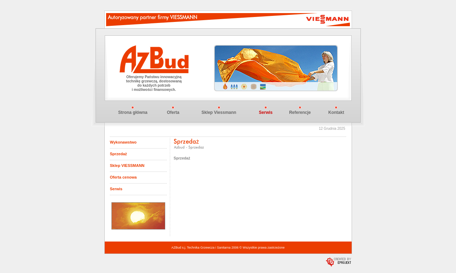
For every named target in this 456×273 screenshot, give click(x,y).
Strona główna (133, 112)
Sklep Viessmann (218, 112)
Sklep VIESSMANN (127, 165)
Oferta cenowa (123, 177)
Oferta (173, 112)
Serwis (116, 189)
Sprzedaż (118, 154)
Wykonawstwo (123, 142)
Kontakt (336, 112)
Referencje (300, 112)
